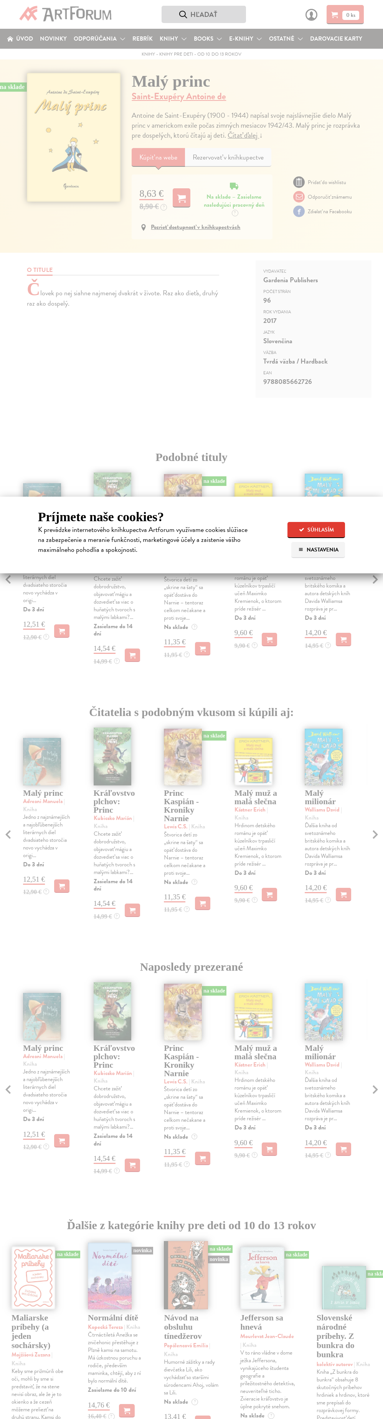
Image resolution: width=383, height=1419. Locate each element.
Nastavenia (318, 550)
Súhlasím (316, 530)
